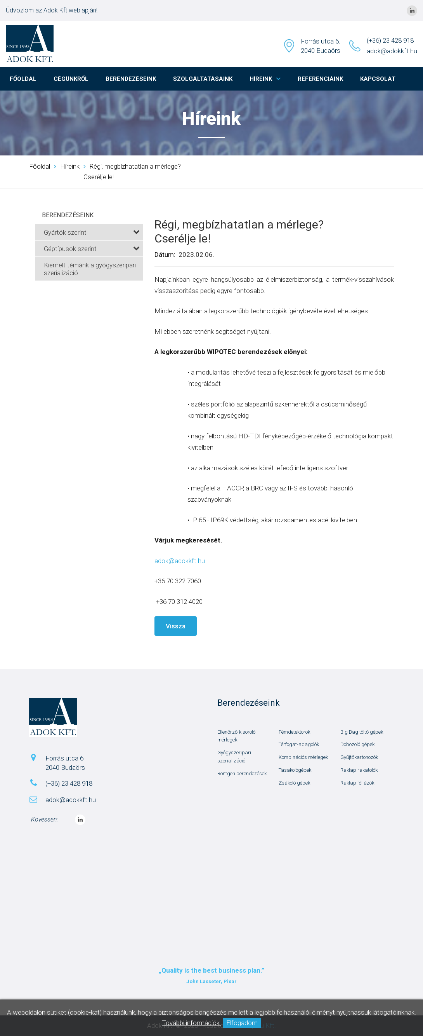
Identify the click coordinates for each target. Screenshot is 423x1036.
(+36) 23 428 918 (390, 40)
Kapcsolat (377, 78)
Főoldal (23, 78)
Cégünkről (71, 78)
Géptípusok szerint (92, 249)
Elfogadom (242, 1023)
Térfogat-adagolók (299, 744)
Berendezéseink (131, 78)
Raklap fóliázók (357, 783)
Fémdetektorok (294, 732)
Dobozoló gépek (357, 744)
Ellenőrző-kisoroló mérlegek (236, 736)
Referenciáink (320, 78)
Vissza (175, 626)
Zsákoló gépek (294, 783)
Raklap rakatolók (359, 770)
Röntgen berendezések (242, 773)
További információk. (191, 1023)
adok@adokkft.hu (392, 51)
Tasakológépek (295, 770)
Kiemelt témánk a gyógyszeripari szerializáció (90, 269)
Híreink (261, 78)
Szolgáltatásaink (202, 78)
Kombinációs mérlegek (303, 757)
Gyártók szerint (92, 232)
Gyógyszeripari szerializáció (234, 757)
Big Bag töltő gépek (361, 732)
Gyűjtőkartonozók (359, 757)
